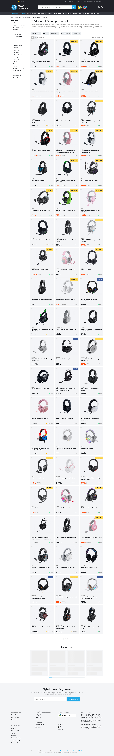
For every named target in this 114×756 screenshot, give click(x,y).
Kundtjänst (99, 1)
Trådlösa (18, 38)
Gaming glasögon (17, 75)
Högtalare (16, 47)
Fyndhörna (86, 13)
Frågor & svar (15, 717)
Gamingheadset (39, 724)
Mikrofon (16, 50)
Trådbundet (44, 17)
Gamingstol (57, 13)
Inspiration (79, 1)
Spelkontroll (16, 59)
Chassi (14, 63)
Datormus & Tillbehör (18, 27)
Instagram (60, 729)
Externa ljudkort (18, 54)
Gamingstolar (38, 722)
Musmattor (38, 727)
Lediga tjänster (15, 730)
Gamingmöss (38, 715)
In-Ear (17, 41)
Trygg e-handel (15, 740)
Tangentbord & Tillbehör (19, 25)
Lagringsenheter (17, 66)
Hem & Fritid (77, 13)
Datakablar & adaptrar (18, 68)
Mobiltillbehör (67, 13)
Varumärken (95, 13)
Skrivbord (15, 61)
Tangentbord (38, 717)
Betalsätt (14, 735)
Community (88, 1)
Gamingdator (42, 13)
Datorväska (15, 77)
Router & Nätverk (17, 70)
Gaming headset (36, 17)
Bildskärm (15, 22)
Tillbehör (18, 43)
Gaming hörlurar (18, 45)
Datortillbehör (31, 13)
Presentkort (71, 1)
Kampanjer (15, 13)
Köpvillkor (14, 719)
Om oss (13, 733)
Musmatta (15, 29)
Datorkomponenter (17, 72)
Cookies (13, 728)
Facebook (60, 724)
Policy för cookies (74, 750)
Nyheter (23, 13)
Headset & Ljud (26, 17)
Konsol (50, 13)
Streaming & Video (17, 57)
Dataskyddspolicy (16, 738)
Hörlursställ (17, 52)
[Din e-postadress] (50, 699)
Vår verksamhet (55, 750)
